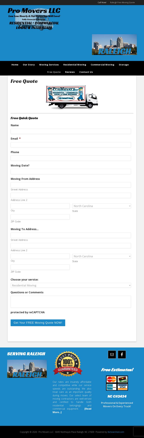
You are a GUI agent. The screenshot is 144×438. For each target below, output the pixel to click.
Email (16, 138)
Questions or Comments (27, 292)
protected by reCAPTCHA (28, 312)
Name (15, 125)
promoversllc (72, 19)
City (13, 210)
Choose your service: (24, 279)
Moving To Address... (25, 229)
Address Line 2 (19, 199)
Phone (15, 152)
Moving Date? (20, 165)
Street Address (19, 189)
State (75, 210)
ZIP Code (16, 221)
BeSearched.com (116, 431)
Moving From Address (25, 179)
